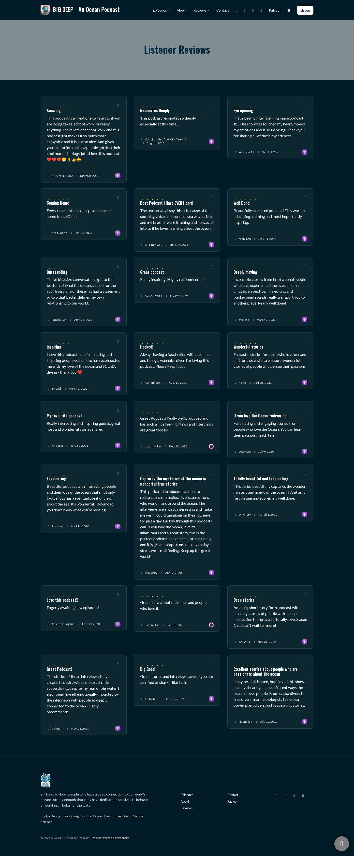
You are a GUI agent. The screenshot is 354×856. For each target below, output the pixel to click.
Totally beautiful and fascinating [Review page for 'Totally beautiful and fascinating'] (261, 479)
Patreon (275, 10)
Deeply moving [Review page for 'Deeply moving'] (245, 272)
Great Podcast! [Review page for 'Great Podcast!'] (59, 669)
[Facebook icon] (294, 796)
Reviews (199, 10)
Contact (222, 10)
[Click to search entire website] (289, 10)
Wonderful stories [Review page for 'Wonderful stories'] (248, 347)
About (182, 10)
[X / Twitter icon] (285, 796)
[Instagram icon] (276, 796)
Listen (305, 10)
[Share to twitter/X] (118, 105)
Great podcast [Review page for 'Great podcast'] (152, 272)
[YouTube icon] (303, 796)
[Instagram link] (237, 10)
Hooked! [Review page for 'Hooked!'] (146, 347)
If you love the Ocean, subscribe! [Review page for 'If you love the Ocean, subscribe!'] (260, 416)
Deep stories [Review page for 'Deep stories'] (244, 600)
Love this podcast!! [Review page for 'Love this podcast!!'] (62, 600)
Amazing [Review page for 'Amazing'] (54, 110)
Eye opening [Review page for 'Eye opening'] (243, 110)
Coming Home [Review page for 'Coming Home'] (58, 203)
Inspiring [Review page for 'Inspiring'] (54, 347)
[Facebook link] (253, 10)
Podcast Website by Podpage (110, 838)
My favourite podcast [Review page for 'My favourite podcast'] (64, 416)
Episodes (160, 10)
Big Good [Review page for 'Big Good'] (147, 669)
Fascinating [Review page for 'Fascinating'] (56, 479)
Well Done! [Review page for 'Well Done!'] (242, 203)
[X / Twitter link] (245, 10)
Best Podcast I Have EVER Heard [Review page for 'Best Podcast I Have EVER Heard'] (166, 203)
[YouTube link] (261, 10)
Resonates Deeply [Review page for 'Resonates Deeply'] (155, 110)
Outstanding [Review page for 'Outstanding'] (57, 272)
